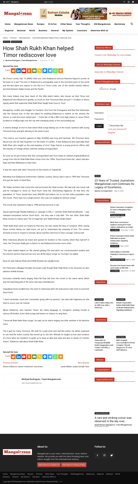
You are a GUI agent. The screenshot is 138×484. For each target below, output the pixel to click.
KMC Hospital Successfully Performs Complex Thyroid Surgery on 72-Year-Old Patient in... (125, 345)
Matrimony (119, 24)
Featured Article (103, 142)
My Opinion (67, 30)
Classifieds (114, 246)
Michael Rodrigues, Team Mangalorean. (21, 60)
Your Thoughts (83, 24)
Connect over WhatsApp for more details (113, 55)
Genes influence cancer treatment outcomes (23, 366)
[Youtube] (23, 70)
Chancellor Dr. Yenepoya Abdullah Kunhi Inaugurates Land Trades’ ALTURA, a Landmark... (104, 345)
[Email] (34, 70)
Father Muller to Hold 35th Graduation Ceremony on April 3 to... (122, 254)
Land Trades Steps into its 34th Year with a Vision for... (104, 305)
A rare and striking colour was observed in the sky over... (113, 419)
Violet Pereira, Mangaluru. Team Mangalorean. (113, 425)
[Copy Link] (39, 70)
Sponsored (101, 320)
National (21, 30)
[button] (132, 24)
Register (111, 132)
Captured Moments (104, 380)
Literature (82, 30)
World (32, 30)
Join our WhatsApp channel (108, 65)
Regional (9, 30)
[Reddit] (13, 70)
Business (43, 30)
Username (99, 113)
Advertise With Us (99, 30)
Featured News (102, 200)
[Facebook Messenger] (44, 70)
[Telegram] (50, 70)
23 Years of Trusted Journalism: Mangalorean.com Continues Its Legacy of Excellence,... (114, 184)
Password (99, 119)
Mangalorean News (23, 24)
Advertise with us (103, 48)
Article (97, 176)
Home (8, 24)
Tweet (7, 70)
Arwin (60, 481)
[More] (60, 70)
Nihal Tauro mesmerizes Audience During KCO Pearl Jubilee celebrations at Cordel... (122, 224)
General (55, 30)
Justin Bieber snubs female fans (75, 366)
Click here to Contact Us (48, 465)
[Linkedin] (18, 70)
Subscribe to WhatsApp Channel (109, 72)
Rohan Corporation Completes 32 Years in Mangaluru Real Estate (121, 209)
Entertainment (24, 38)
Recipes (40, 24)
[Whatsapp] (55, 70)
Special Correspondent (104, 191)
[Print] (29, 70)
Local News (115, 230)
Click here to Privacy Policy (73, 465)
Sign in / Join (48, 2)
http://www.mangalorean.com (32, 383)
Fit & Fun (52, 24)
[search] (112, 89)
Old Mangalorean (102, 24)
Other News (66, 24)
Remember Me (116, 125)
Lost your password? (117, 129)
